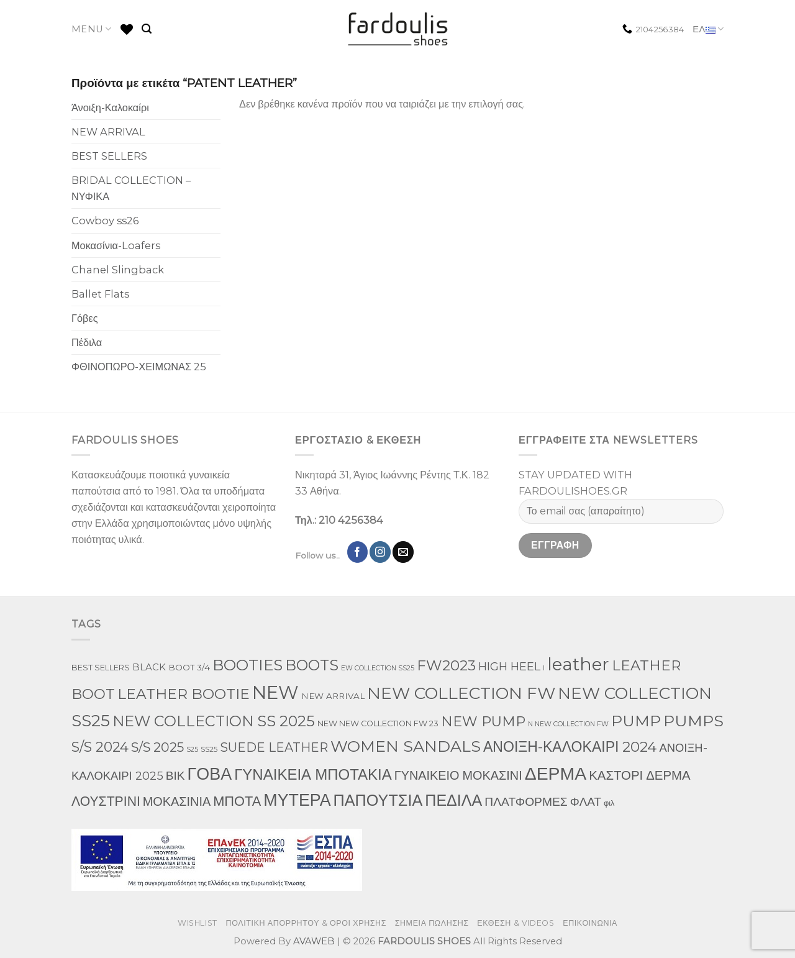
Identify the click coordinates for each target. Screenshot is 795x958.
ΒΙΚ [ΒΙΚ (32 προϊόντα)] (175, 775)
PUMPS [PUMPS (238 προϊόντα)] (693, 720)
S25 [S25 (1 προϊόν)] (192, 750)
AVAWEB (314, 941)
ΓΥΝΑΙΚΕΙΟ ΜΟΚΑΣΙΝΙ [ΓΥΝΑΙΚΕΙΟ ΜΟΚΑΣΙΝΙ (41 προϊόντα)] (458, 775)
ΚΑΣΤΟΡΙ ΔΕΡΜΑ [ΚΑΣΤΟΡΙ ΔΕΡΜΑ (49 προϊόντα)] (640, 775)
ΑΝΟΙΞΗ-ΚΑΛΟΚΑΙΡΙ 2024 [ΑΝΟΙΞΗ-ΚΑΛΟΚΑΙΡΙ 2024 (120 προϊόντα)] (569, 746)
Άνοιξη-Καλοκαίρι (110, 107)
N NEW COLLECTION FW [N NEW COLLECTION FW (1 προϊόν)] (568, 724)
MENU (91, 29)
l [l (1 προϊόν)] (544, 668)
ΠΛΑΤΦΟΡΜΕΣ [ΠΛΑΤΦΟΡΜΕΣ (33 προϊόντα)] (525, 801)
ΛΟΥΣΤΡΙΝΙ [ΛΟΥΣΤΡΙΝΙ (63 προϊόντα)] (105, 801)
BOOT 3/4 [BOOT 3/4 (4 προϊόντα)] (189, 667)
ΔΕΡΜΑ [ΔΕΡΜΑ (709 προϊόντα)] (555, 773)
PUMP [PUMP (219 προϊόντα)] (636, 720)
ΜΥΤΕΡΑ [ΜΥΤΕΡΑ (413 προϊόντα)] (296, 800)
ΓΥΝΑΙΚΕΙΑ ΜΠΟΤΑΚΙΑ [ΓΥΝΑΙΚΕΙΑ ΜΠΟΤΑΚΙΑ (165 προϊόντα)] (313, 774)
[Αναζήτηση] (147, 29)
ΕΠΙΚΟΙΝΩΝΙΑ (590, 923)
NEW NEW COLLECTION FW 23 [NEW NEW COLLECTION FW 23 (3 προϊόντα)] (377, 723)
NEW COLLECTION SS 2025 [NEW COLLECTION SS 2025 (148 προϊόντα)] (213, 721)
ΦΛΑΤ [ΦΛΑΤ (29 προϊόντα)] (585, 802)
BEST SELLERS (109, 156)
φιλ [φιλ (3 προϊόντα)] (609, 803)
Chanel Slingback (117, 269)
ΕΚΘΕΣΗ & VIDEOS (515, 923)
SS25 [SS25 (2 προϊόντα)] (209, 749)
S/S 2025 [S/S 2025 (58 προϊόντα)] (157, 747)
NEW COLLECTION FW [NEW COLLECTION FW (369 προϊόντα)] (461, 693)
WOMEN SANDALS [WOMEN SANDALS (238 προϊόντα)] (405, 746)
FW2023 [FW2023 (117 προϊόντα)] (446, 665)
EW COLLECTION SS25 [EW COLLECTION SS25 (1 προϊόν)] (377, 668)
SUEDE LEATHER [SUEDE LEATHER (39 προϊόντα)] (274, 747)
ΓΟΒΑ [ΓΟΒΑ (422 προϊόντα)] (210, 774)
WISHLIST (197, 923)
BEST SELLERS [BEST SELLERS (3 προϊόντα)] (100, 667)
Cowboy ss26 (105, 220)
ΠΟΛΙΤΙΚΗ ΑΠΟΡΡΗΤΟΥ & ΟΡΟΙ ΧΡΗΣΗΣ (306, 923)
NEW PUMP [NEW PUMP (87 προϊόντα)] (483, 721)
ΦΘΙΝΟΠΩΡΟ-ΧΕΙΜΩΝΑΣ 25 (138, 366)
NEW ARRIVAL (108, 131)
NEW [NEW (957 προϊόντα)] (275, 692)
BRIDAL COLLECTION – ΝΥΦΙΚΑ (131, 188)
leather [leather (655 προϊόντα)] (578, 664)
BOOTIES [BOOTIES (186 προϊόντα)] (247, 664)
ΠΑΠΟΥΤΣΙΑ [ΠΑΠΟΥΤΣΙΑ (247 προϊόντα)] (378, 800)
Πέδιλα (86, 342)
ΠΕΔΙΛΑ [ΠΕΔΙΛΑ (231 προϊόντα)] (453, 800)
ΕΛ (708, 29)
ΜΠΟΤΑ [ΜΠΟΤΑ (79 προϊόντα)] (237, 801)
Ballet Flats (100, 294)
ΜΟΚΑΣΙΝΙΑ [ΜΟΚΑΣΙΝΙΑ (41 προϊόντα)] (177, 801)
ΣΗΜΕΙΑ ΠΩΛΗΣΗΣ (432, 923)
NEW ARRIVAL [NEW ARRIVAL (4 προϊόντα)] (333, 696)
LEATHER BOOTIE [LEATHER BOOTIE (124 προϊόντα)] (183, 694)
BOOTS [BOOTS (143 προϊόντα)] (311, 665)
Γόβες (84, 318)
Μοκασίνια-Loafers (115, 245)
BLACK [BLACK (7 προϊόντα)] (149, 667)
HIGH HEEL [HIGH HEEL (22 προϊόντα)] (509, 666)
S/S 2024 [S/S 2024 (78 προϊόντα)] (100, 747)
